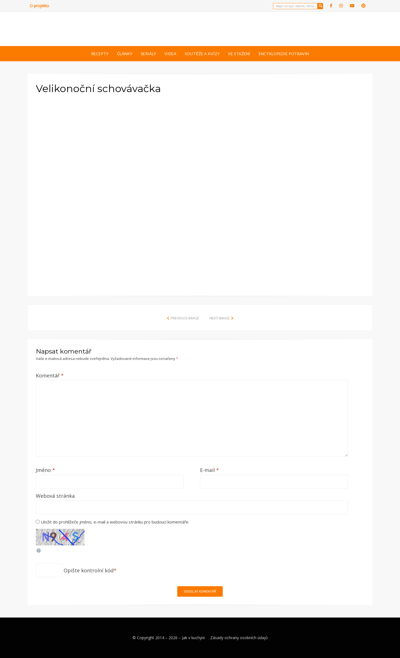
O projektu (39, 5)
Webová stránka (55, 495)
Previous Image (185, 318)
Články (124, 53)
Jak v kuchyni (193, 637)
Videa (170, 53)
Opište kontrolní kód (89, 570)
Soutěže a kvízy (202, 53)
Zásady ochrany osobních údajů (239, 637)
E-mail (209, 470)
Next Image (219, 318)
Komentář (50, 375)
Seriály (148, 53)
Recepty (100, 53)
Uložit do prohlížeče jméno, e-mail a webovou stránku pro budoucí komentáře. (115, 522)
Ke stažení (239, 53)
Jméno (45, 470)
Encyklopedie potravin (284, 53)
